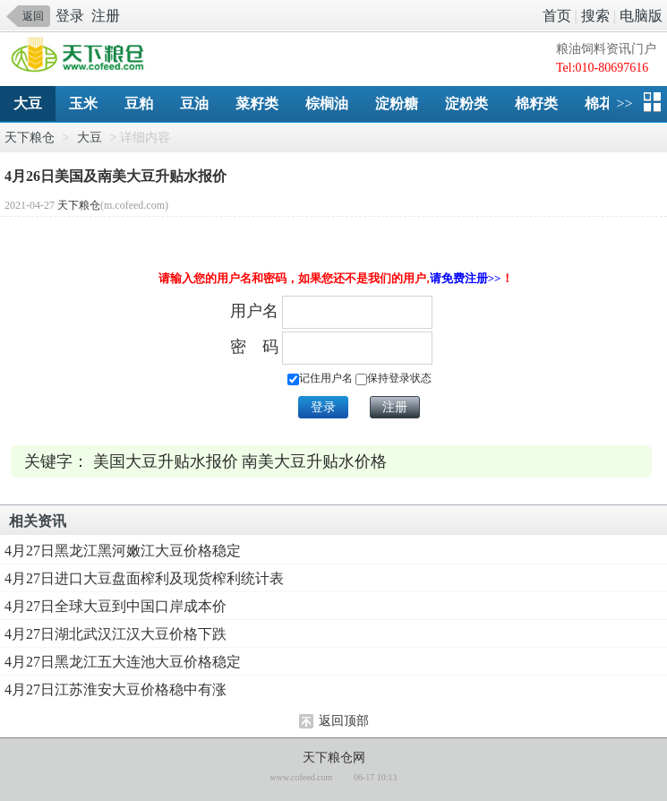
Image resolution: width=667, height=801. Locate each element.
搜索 (595, 15)
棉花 (599, 103)
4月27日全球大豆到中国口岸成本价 (115, 606)
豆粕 (138, 103)
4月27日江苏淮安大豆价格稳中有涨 (115, 689)
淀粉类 (466, 103)
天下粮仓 (29, 137)
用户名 (254, 311)
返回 (33, 16)
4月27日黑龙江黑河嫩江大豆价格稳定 (122, 550)
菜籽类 (256, 103)
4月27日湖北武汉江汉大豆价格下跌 (115, 634)
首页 (557, 15)
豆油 (194, 103)
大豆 (27, 103)
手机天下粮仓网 (82, 56)
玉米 (83, 103)
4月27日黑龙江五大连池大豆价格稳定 (122, 661)
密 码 (254, 347)
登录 (70, 15)
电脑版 (641, 15)
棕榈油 (326, 103)
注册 (106, 15)
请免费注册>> (465, 278)
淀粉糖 (396, 103)
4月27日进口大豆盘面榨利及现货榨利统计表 (144, 578)
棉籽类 (536, 103)
